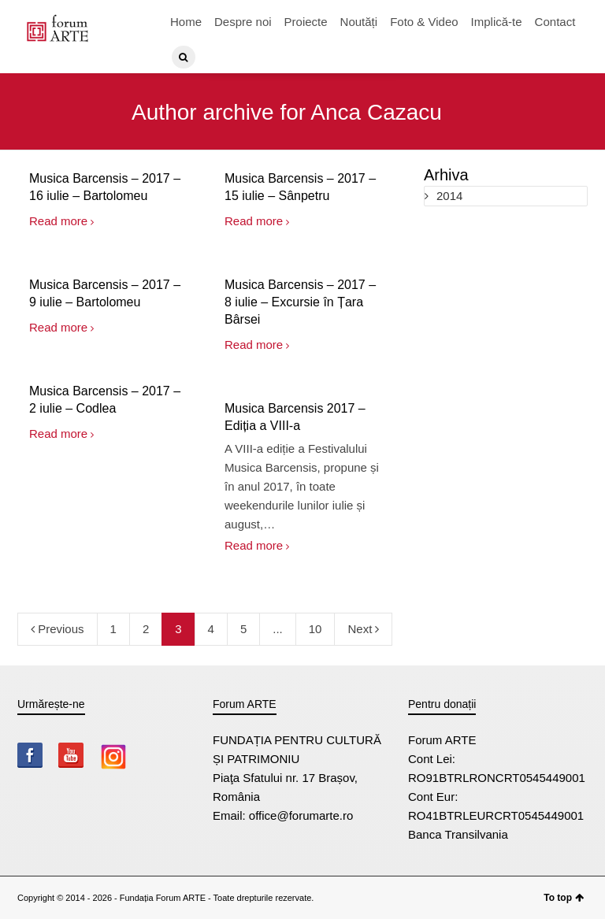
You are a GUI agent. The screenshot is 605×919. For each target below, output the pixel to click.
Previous (57, 629)
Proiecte (306, 21)
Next (363, 629)
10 (315, 629)
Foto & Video (424, 21)
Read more (58, 221)
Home (186, 21)
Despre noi (243, 21)
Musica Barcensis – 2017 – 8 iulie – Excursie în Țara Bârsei (300, 302)
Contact (555, 21)
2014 (449, 195)
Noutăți (359, 21)
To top (564, 897)
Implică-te (496, 21)
